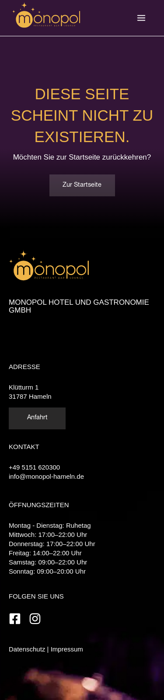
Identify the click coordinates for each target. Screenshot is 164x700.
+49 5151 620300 (34, 467)
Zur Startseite (82, 185)
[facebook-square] (18, 619)
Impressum (67, 649)
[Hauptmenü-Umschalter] (141, 18)
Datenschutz (27, 649)
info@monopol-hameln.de (46, 476)
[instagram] (37, 619)
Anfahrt (37, 418)
